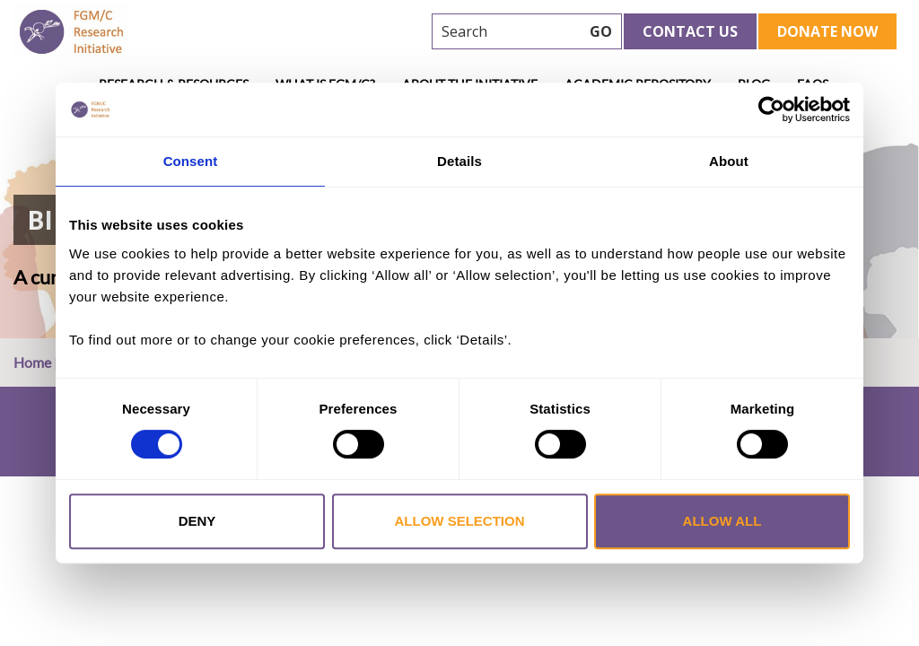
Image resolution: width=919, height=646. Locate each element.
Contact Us (690, 31)
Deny (197, 520)
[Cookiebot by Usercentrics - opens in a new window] (771, 109)
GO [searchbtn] (601, 31)
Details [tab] (459, 161)
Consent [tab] (190, 161)
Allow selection (460, 520)
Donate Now (827, 31)
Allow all (722, 520)
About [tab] (728, 161)
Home (32, 362)
